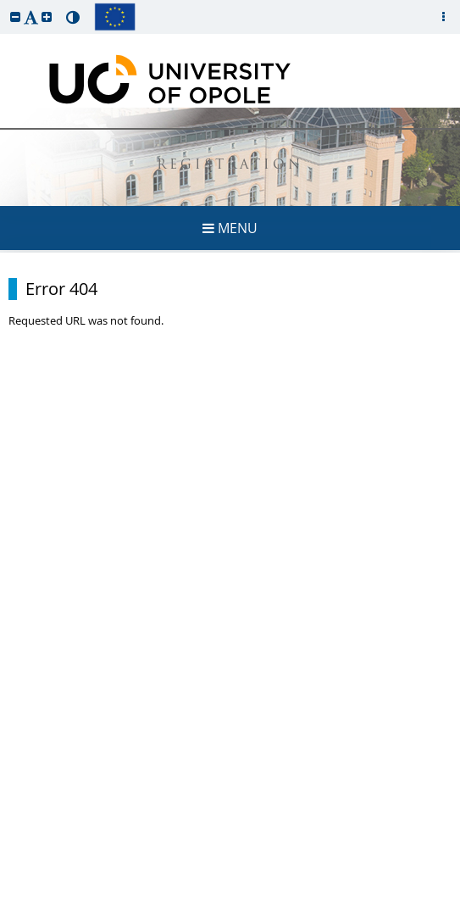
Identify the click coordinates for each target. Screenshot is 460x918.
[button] (15, 16)
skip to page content (4, 4)
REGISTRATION (230, 165)
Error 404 (61, 289)
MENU (230, 228)
